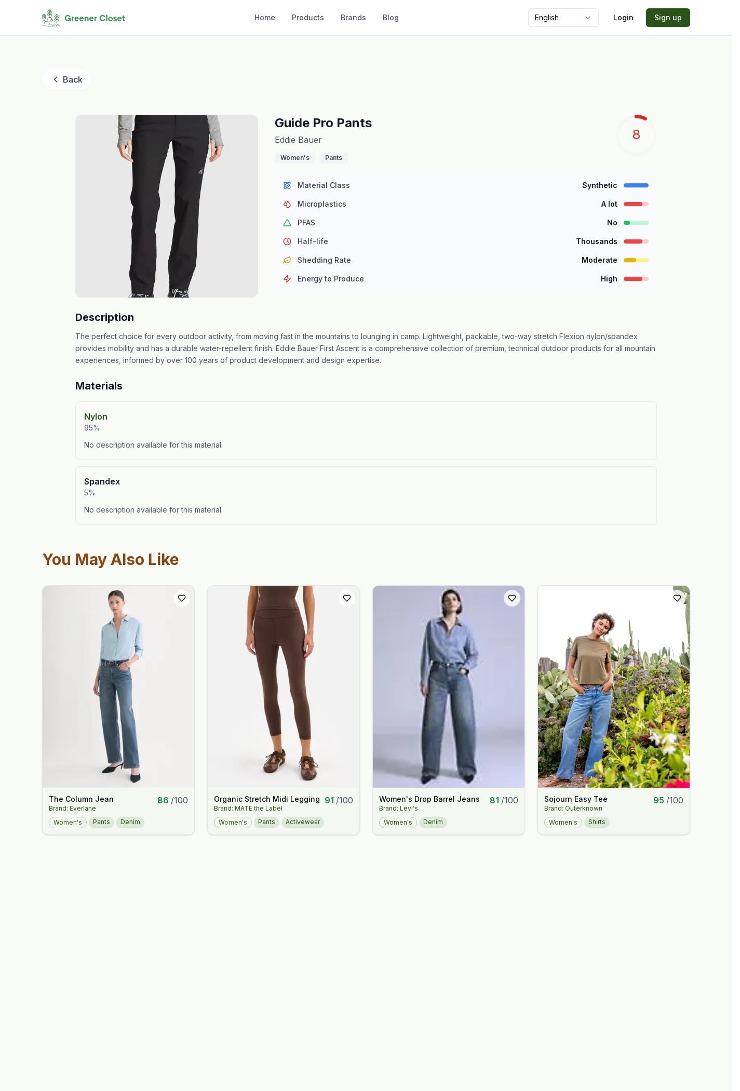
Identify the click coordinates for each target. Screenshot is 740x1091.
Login (623, 17)
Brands (353, 17)
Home (264, 17)
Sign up (668, 17)
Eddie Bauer (298, 139)
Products (308, 17)
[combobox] (563, 17)
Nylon (95, 416)
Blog (391, 17)
